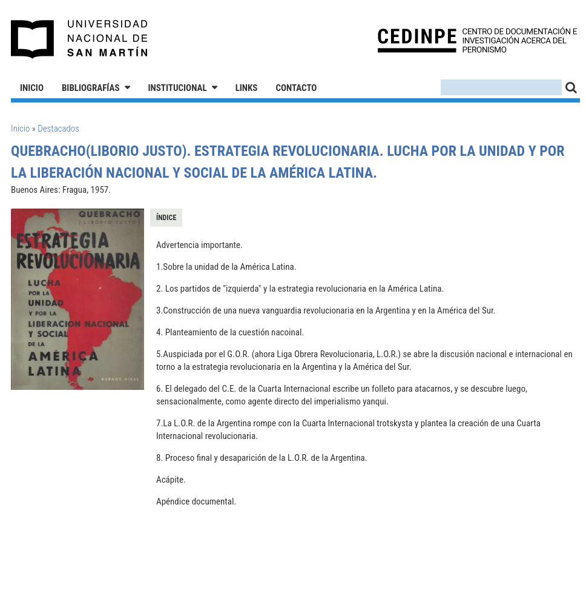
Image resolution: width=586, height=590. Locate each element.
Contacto (296, 87)
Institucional (177, 87)
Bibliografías (91, 87)
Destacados (58, 128)
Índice (166, 217)
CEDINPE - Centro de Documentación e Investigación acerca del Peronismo (477, 40)
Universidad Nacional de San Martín (79, 39)
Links (246, 87)
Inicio (32, 87)
